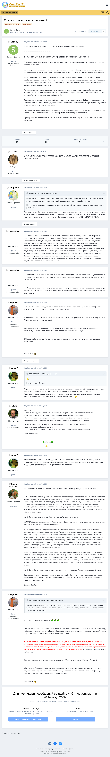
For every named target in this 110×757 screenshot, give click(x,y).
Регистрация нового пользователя (28, 719)
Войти (75, 719)
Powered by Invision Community (55, 754)
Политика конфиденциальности (48, 749)
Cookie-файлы (68, 749)
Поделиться (80, 31)
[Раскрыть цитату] (27, 193)
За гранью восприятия (33, 32)
